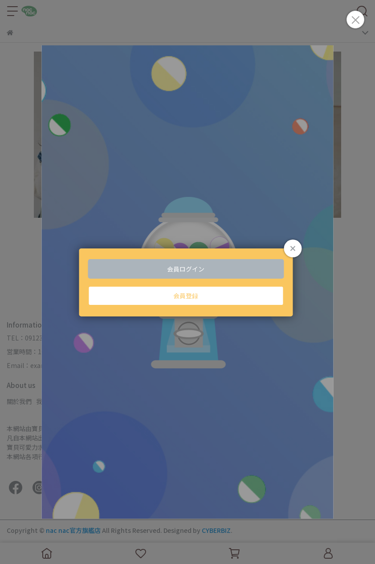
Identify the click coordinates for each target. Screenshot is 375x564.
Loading (187, 282)
